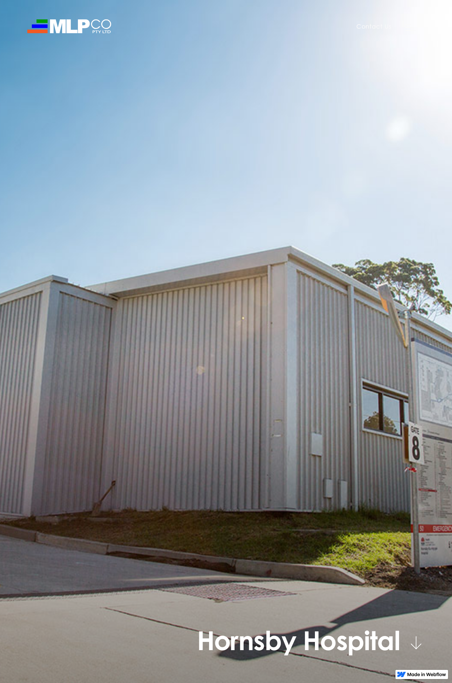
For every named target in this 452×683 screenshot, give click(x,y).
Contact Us (374, 26)
